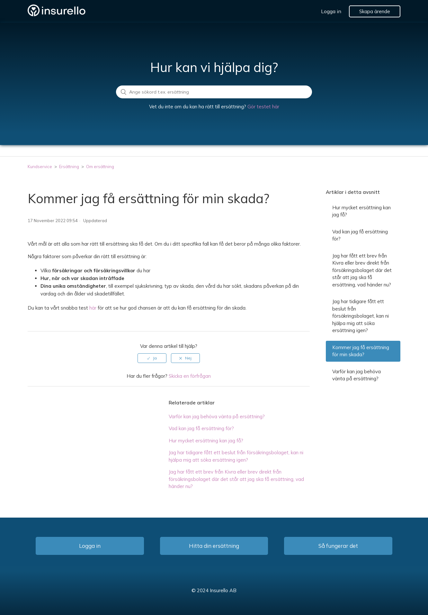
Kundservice (40, 166)
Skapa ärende (374, 11)
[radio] (152, 358)
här (92, 308)
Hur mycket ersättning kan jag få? (206, 441)
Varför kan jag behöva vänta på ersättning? (217, 416)
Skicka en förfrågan (190, 376)
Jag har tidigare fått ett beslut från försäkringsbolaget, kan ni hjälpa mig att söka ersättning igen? (360, 315)
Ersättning (69, 166)
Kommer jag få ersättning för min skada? (360, 351)
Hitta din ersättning (214, 545)
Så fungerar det (338, 545)
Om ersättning (100, 166)
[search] (214, 92)
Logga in (331, 11)
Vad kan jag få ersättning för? (201, 428)
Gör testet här (263, 107)
